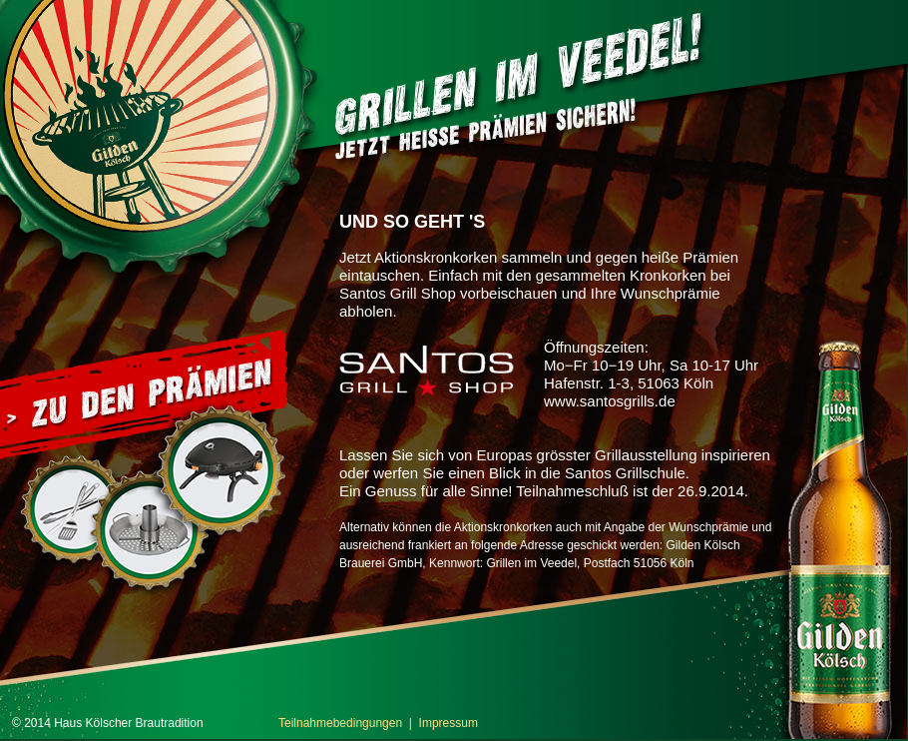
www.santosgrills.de (610, 400)
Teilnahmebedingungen (340, 723)
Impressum (448, 723)
